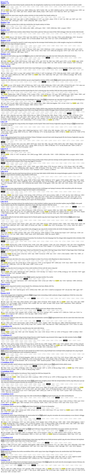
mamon (55, 205)
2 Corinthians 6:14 (7, 437)
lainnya (30, 205)
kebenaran (41, 110)
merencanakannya (66, 415)
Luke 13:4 (4, 158)
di (72, 5)
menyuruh (45, 137)
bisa (11, 5)
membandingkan (30, 99)
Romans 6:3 (4, 257)
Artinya (27, 268)
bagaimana (7, 5)
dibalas (47, 286)
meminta (31, 15)
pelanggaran (35, 229)
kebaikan (79, 238)
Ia (37, 90)
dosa (18, 451)
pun (30, 80)
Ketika (3, 137)
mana (12, 188)
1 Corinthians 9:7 (6, 335)
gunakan (67, 99)
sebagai (70, 68)
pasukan (65, 90)
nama (56, 308)
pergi (19, 173)
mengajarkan (21, 110)
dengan (37, 110)
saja (32, 250)
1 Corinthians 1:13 (7, 307)
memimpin (13, 239)
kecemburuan (23, 373)
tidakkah (6, 259)
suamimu (45, 317)
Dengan (13, 99)
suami (69, 317)
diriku (32, 451)
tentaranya (4, 174)
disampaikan (50, 406)
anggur (60, 337)
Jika (2, 56)
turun (14, 268)
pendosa (3, 161)
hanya (10, 328)
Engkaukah (57, 123)
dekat (38, 159)
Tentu (35, 382)
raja (5, 173)
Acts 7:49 (4, 215)
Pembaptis (39, 137)
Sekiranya (79, 462)
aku (34, 5)
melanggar (63, 32)
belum (6, 32)
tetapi (61, 5)
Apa (2, 68)
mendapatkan (27, 352)
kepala (50, 395)
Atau (2, 5)
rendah (50, 295)
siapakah (6, 15)
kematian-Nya (67, 259)
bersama (76, 173)
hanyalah (14, 250)
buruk (13, 161)
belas (61, 90)
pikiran (21, 277)
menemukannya (41, 190)
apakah (59, 80)
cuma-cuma (8, 453)
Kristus (46, 259)
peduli (61, 108)
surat (59, 429)
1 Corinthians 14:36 (7, 404)
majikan (27, 203)
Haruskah (22, 382)
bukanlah (27, 463)
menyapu (79, 188)
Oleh (2, 415)
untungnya (6, 68)
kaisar (74, 110)
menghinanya (66, 295)
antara (13, 15)
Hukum (28, 32)
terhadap (43, 80)
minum (29, 380)
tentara (35, 174)
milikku (48, 80)
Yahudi (29, 250)
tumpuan (26, 217)
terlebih (76, 42)
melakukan (23, 80)
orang (29, 42)
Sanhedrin (71, 229)
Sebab (59, 56)
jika (23, 15)
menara (33, 159)
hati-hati (29, 190)
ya (17, 417)
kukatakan (12, 382)
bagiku (3, 417)
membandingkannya (79, 99)
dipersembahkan (30, 364)
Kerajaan (37, 99)
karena (71, 80)
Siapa (5, 268)
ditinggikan (52, 451)
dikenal (67, 56)
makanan (20, 364)
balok (70, 5)
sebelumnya (36, 286)
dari (54, 5)
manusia (30, 462)
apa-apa (82, 380)
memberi (41, 15)
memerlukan (54, 429)
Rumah (35, 217)
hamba (32, 463)
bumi (18, 217)
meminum (30, 338)
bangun (53, 217)
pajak (66, 110)
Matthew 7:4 (5, 3)
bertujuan (3, 239)
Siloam (46, 159)
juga (17, 56)
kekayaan (25, 238)
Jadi (2, 364)
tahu (31, 108)
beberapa (37, 429)
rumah (25, 42)
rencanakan (55, 415)
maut (23, 268)
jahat (67, 80)
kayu (50, 5)
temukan (50, 229)
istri (8, 317)
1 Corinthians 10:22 (7, 371)
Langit (2, 217)
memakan (70, 337)
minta (23, 150)
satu (49, 188)
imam (51, 32)
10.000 (80, 173)
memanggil (12, 123)
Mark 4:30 (4, 97)
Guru (24, 108)
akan (37, 15)
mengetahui (69, 238)
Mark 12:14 (4, 106)
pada (39, 32)
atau (71, 429)
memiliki (26, 174)
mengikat (63, 42)
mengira (73, 159)
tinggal (32, 161)
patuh (80, 203)
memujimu (31, 382)
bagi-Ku (57, 217)
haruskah (78, 123)
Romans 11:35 (5, 284)
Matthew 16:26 (5, 66)
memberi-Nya (45, 277)
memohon (23, 90)
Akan (2, 295)
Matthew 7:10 (5, 22)
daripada (17, 161)
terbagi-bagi (13, 308)
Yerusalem (38, 161)
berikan (66, 68)
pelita (72, 188)
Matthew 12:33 (5, 54)
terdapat (19, 441)
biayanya (33, 337)
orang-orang (11, 229)
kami (28, 108)
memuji (14, 429)
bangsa (24, 250)
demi (20, 350)
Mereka (3, 108)
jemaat (49, 380)
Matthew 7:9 (5, 13)
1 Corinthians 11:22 (7, 379)
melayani (19, 203)
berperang (23, 173)
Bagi (68, 250)
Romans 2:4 (4, 236)
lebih (56, 90)
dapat (12, 44)
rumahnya (3, 190)
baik (10, 56)
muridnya (23, 123)
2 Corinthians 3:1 (6, 427)
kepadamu (36, 406)
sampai (33, 190)
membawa (35, 268)
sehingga (81, 415)
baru (9, 44)
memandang (7, 110)
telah (29, 259)
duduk (44, 173)
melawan (28, 173)
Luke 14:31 (4, 171)
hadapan (66, 229)
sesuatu (23, 286)
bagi (21, 250)
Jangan (3, 439)
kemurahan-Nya (32, 238)
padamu (18, 382)
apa (52, 68)
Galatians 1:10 (5, 460)
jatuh (49, 159)
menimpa (55, 159)
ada (67, 5)
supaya (40, 451)
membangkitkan (15, 373)
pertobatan (26, 239)
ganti (74, 68)
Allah (58, 32)
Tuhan (44, 123)
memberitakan (65, 451)
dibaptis (33, 259)
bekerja (42, 328)
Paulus (23, 308)
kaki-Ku (31, 217)
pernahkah (11, 32)
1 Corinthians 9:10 (7, 349)
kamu (14, 5)
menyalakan (68, 188)
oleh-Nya (51, 286)
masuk (20, 42)
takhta (13, 296)
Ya (66, 250)
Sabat (45, 32)
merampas (42, 42)
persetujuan (25, 462)
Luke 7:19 (4, 122)
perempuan (7, 188)
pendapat (67, 108)
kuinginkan (37, 80)
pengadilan (18, 296)
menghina (44, 380)
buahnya (14, 56)
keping (30, 188)
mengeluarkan (39, 5)
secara (72, 415)
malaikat (70, 90)
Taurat (32, 32)
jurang (20, 268)
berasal (14, 406)
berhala (41, 364)
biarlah (6, 229)
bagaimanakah (56, 317)
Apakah (3, 80)
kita (21, 99)
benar (52, 108)
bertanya (51, 123)
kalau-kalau (25, 317)
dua (59, 90)
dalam (24, 32)
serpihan (46, 5)
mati (26, 159)
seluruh (26, 68)
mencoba (61, 462)
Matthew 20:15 (5, 78)
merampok (17, 44)
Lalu (2, 123)
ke (23, 42)
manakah (9, 173)
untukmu (33, 308)
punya (29, 328)
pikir (9, 90)
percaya (46, 439)
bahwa (36, 32)
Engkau (38, 108)
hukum (57, 110)
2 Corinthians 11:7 (7, 449)
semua (22, 161)
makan (22, 380)
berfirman (65, 217)
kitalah (30, 350)
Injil (71, 451)
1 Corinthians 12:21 (7, 394)
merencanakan (31, 415)
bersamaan (11, 417)
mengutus (31, 123)
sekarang (41, 90)
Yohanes (6, 123)
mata (7, 395)
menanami (51, 337)
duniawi (77, 415)
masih (56, 462)
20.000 (31, 174)
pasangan (12, 439)
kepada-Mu (61, 137)
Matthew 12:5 (5, 30)
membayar (62, 110)
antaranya (58, 188)
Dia (40, 250)
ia (19, 24)
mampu (18, 90)
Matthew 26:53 (5, 88)
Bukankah (36, 250)
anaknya (26, 15)
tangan (25, 395)
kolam (42, 159)
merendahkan (27, 451)
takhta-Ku (11, 217)
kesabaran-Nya (41, 238)
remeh (20, 238)
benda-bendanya (49, 42)
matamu (58, 5)
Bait (55, 32)
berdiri (60, 229)
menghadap (8, 296)
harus (42, 286)
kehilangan (38, 68)
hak (32, 328)
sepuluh (25, 188)
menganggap (15, 238)
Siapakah (3, 337)
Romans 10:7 (5, 266)
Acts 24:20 (4, 227)
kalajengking (14, 150)
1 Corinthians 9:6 (6, 326)
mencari (11, 190)
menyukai (58, 203)
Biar (32, 5)
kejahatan (81, 439)
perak (36, 188)
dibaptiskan (54, 259)
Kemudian (4, 44)
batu (45, 15)
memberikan (29, 24)
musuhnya (18, 174)
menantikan (4, 125)
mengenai (6, 159)
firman (7, 406)
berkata (18, 5)
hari (42, 32)
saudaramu (27, 5)
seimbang (23, 439)
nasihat (51, 277)
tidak (21, 24)
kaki (57, 395)
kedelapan (12, 159)
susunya (36, 338)
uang (33, 188)
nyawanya (44, 68)
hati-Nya (56, 238)
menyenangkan (68, 462)
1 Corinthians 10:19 (7, 362)
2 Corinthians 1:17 (7, 413)
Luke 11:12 (4, 149)
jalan (26, 110)
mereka (74, 32)
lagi (47, 395)
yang (20, 15)
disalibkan (27, 308)
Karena (3, 317)
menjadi (7, 439)
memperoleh (20, 68)
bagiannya (34, 352)
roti (35, 15)
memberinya (7, 150)
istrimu (12, 319)
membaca (19, 32)
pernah (14, 286)
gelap (35, 441)
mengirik (80, 350)
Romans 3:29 (5, 248)
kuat (35, 42)
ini (38, 415)
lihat (65, 5)
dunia (30, 68)
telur (27, 150)
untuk (18, 80)
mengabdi (15, 337)
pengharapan (69, 350)
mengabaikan (21, 205)
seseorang (13, 42)
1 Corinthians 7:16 (7, 316)
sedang (15, 462)
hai (6, 317)
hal (33, 350)
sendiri (80, 5)
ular (34, 24)
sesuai (32, 110)
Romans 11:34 (5, 275)
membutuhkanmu (37, 395)
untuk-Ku (75, 90)
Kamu (33, 205)
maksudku (10, 364)
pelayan (9, 203)
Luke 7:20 (4, 135)
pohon (5, 56)
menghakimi (19, 295)
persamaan (54, 439)
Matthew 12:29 (5, 40)
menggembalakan (13, 338)
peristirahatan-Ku (5, 218)
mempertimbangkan (62, 173)
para (48, 32)
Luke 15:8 (4, 186)
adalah (42, 108)
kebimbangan (21, 415)
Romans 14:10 (5, 293)
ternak (20, 338)
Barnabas (14, 328)
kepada (22, 5)
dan (70, 32)
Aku (28, 395)
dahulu (80, 42)
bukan (48, 24)
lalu (8, 190)
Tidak (2, 203)
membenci (40, 203)
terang (27, 441)
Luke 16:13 (4, 201)
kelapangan (51, 238)
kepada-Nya (29, 286)
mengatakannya (14, 350)
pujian (62, 429)
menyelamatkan (38, 317)
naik (44, 268)
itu (52, 5)
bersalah (81, 32)
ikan (17, 24)
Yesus (2, 99)
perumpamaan (50, 99)
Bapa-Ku (32, 90)
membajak (50, 350)
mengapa (9, 295)
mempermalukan (61, 380)
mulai (10, 429)
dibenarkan (14, 80)
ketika (29, 159)
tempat (78, 217)
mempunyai (20, 188)
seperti (33, 429)
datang (7, 108)
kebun (56, 337)
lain (75, 108)
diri (17, 429)
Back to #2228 (4, 1)
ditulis (38, 350)
